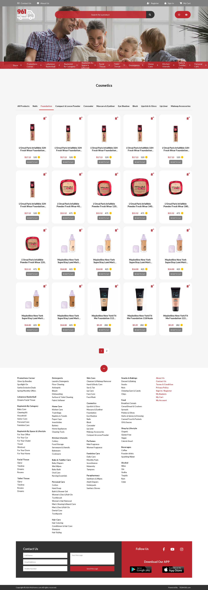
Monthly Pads (92, 460)
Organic (124, 431)
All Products (23, 106)
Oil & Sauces (126, 422)
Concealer (88, 106)
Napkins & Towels (59, 416)
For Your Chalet (23, 441)
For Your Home (23, 453)
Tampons (90, 469)
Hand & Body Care (94, 384)
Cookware (56, 454)
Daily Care (91, 457)
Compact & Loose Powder (67, 106)
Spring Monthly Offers (26, 391)
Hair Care (56, 520)
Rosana (20, 472)
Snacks (124, 384)
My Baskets (161, 394)
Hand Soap (56, 488)
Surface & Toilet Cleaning (62, 397)
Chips (123, 394)
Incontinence (92, 463)
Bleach (54, 391)
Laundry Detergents (60, 381)
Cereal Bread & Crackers (131, 406)
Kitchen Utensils (166, 65)
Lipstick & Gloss (149, 106)
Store (15, 65)
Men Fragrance (93, 444)
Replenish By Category (69, 65)
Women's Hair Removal (62, 501)
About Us (43, 3)
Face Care (91, 394)
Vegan (124, 438)
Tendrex (20, 466)
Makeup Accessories (181, 106)
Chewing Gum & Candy (131, 391)
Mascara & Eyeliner (105, 106)
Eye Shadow (123, 106)
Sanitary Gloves (93, 488)
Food (123, 400)
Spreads (124, 409)
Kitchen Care (57, 409)
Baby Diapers (57, 463)
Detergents (134, 65)
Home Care (151, 65)
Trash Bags (56, 413)
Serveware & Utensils (61, 447)
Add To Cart (32, 162)
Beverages (126, 447)
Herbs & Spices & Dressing (132, 416)
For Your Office (23, 434)
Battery (55, 425)
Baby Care (21, 409)
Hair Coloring (57, 523)
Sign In (169, 3)
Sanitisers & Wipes (94, 479)
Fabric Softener (58, 400)
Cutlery (55, 441)
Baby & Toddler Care (182, 65)
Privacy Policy (162, 387)
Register (153, 3)
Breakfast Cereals (128, 403)
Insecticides (57, 422)
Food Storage (58, 444)
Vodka (124, 472)
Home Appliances (59, 429)
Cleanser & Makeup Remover (99, 381)
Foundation (46, 106)
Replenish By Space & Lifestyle (87, 65)
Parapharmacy (93, 475)
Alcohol (124, 463)
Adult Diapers (92, 482)
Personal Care (23, 422)
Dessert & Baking (128, 381)
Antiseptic (56, 387)
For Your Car (22, 437)
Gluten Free (126, 435)
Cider (123, 482)
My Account (161, 400)
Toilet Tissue (117, 65)
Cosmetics (91, 403)
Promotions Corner (32, 65)
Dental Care (57, 510)
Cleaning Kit (22, 412)
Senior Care (22, 419)
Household (21, 415)
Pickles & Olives (128, 413)
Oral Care (56, 472)
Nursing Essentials (59, 476)
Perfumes (91, 441)
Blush (135, 106)
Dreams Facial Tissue (26, 400)
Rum (123, 479)
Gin (122, 469)
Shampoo (56, 529)
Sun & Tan (91, 387)
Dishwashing (57, 394)
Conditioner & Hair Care (62, 526)
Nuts (123, 387)
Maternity (91, 466)
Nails (35, 106)
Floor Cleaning (58, 384)
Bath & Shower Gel (60, 491)
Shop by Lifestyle (129, 428)
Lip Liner (164, 106)
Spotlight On (22, 384)
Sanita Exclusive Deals (26, 387)
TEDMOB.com (185, 587)
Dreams (20, 469)
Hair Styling (57, 532)
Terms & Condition (164, 384)
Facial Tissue (102, 65)
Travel (20, 444)
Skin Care (91, 378)
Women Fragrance (94, 447)
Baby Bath (56, 469)
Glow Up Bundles (24, 381)
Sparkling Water (128, 457)
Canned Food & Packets (131, 419)
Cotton (55, 485)
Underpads (91, 485)
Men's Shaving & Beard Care (64, 504)
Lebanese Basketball (50, 65)
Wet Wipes (56, 466)
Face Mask (91, 397)
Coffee (124, 450)
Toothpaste (57, 514)
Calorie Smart (127, 441)
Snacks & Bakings (129, 378)
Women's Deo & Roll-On (62, 494)
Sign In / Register (164, 391)
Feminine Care (23, 425)
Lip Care (90, 391)
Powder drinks (127, 453)
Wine (123, 466)
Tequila (124, 475)
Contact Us (24, 3)
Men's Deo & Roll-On (61, 507)
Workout (21, 447)
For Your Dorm (23, 450)
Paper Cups (57, 419)
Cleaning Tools (58, 432)
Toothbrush (57, 498)
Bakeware (56, 450)
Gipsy (19, 463)
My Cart (185, 3)
